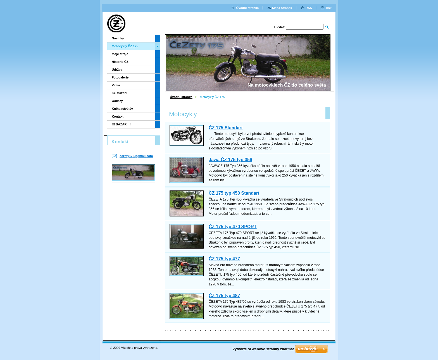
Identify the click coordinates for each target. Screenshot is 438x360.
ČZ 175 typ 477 (224, 258)
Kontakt (117, 116)
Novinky (118, 38)
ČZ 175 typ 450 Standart (234, 193)
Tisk (328, 7)
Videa (116, 85)
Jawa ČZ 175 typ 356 (230, 159)
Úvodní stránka (181, 97)
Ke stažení (119, 93)
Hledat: (279, 27)
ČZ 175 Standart (226, 127)
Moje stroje (120, 54)
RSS (309, 7)
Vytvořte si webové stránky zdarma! (263, 349)
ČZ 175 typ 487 (224, 295)
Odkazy (117, 100)
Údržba (117, 69)
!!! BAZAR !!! (121, 124)
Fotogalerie (120, 77)
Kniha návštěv (122, 108)
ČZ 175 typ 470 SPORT (233, 226)
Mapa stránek (282, 7)
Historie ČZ (120, 61)
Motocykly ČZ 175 (125, 46)
